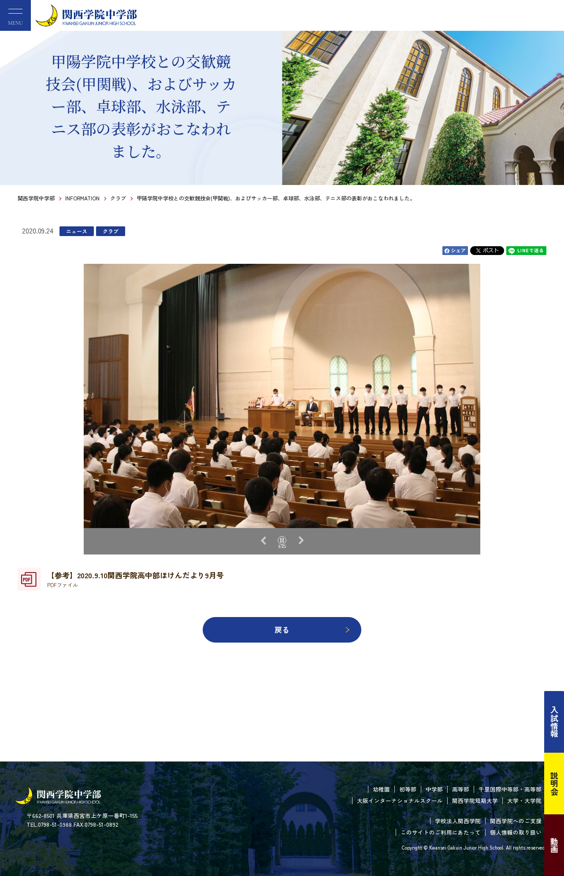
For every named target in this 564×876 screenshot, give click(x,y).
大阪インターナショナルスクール (400, 800)
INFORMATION (82, 198)
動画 (554, 845)
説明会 (554, 783)
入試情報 (554, 722)
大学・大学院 (524, 800)
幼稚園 (381, 789)
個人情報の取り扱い (516, 832)
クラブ (118, 198)
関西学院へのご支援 (516, 821)
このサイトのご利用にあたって (441, 832)
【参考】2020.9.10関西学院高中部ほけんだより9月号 (135, 579)
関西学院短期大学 (475, 800)
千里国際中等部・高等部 (510, 789)
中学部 (434, 789)
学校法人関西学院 (458, 821)
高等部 (460, 789)
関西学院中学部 (36, 198)
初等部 (407, 789)
